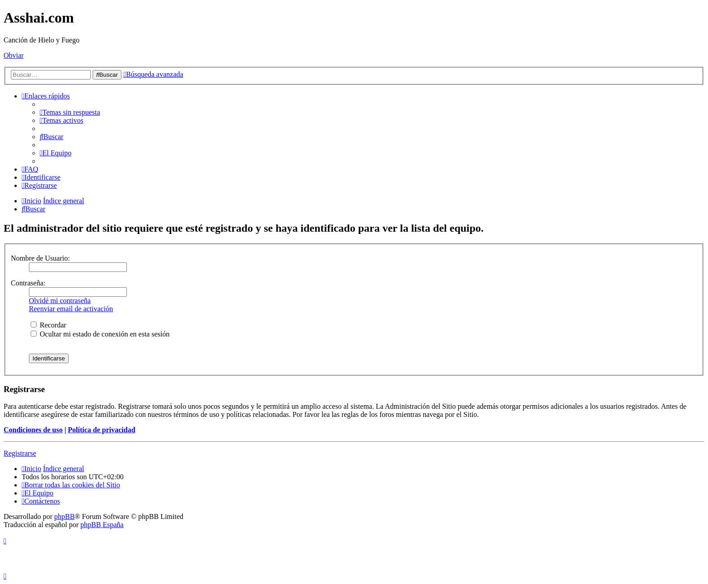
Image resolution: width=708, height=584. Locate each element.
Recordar (48, 325)
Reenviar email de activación (71, 309)
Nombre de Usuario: (40, 258)
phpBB (64, 516)
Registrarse (20, 453)
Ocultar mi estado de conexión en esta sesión (100, 334)
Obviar (13, 55)
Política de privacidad (101, 430)
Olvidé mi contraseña (60, 300)
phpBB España (102, 524)
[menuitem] (70, 112)
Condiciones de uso (33, 430)
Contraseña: (28, 283)
